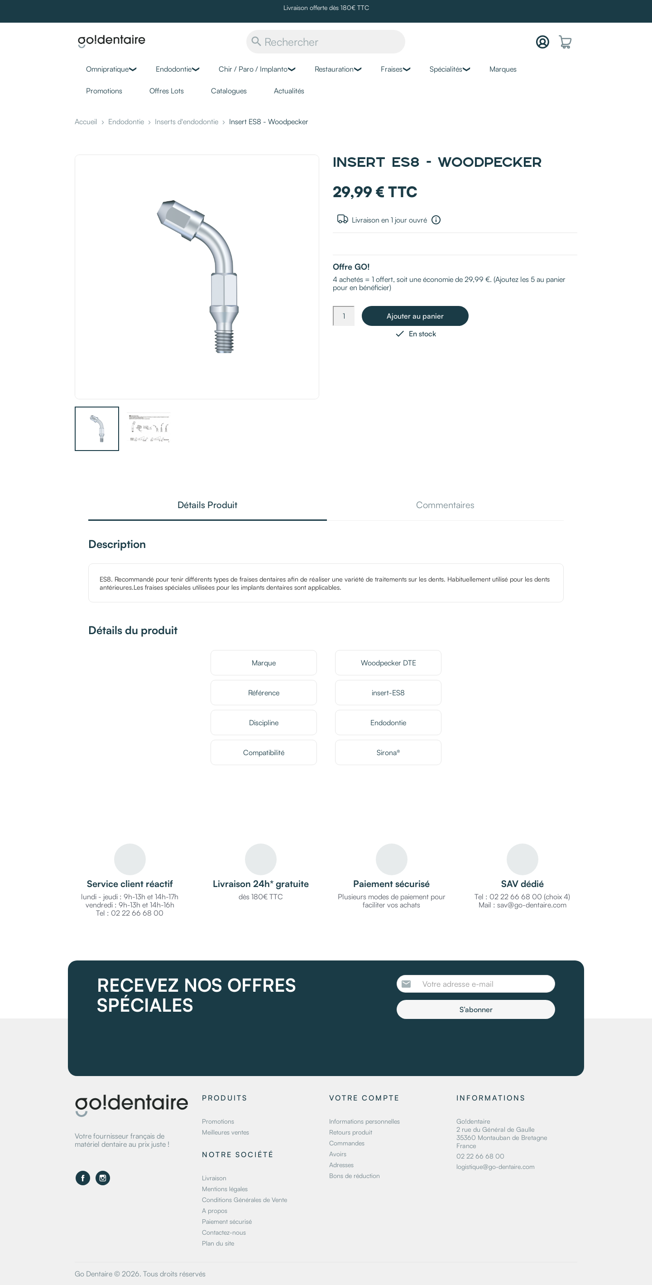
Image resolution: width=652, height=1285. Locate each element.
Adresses (341, 1165)
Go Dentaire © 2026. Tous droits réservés (140, 1273)
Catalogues (229, 90)
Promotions (104, 90)
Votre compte (364, 1097)
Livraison (214, 1178)
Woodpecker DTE (388, 662)
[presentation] (472, 1044)
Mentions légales (225, 1189)
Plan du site (218, 1243)
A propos (214, 1210)
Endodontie (174, 68)
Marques (503, 68)
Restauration (334, 68)
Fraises (392, 68)
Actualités (289, 90)
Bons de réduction (354, 1175)
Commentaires (445, 505)
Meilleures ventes (225, 1132)
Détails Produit (207, 505)
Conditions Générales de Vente (244, 1199)
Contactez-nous (224, 1232)
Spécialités (446, 68)
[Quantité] (344, 316)
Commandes (346, 1143)
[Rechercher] (325, 41)
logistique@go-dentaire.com (495, 1166)
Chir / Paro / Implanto (253, 68)
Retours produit (350, 1132)
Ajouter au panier (415, 315)
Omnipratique (107, 68)
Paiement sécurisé (227, 1221)
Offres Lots (166, 90)
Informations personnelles (364, 1121)
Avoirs (337, 1154)
